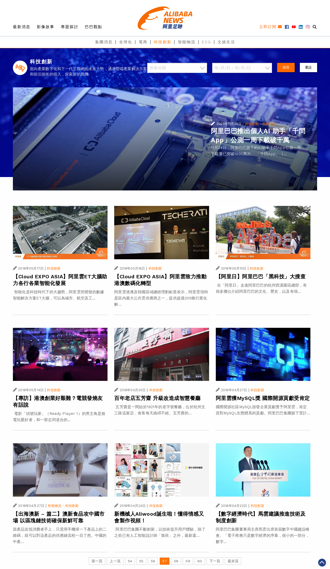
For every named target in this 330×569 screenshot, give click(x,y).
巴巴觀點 (93, 26)
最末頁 (233, 561)
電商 (143, 42)
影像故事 (45, 26)
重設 (308, 67)
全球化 (125, 42)
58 (176, 561)
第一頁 (97, 561)
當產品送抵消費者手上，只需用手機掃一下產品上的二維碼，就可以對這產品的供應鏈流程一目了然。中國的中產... (60, 535)
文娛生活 (226, 42)
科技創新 (162, 42)
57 (164, 561)
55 (141, 561)
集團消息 (104, 42)
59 (188, 561)
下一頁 (214, 561)
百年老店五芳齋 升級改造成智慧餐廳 (157, 398)
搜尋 (286, 67)
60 (199, 561)
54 (130, 561)
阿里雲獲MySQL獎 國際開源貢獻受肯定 (263, 398)
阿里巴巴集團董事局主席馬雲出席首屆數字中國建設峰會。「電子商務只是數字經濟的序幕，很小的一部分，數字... (263, 535)
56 (153, 561)
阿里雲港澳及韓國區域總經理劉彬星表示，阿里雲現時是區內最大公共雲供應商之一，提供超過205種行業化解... (161, 298)
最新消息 (21, 26)
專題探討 (69, 26)
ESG (206, 42)
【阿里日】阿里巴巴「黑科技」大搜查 (261, 276)
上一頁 (115, 561)
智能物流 (186, 42)
